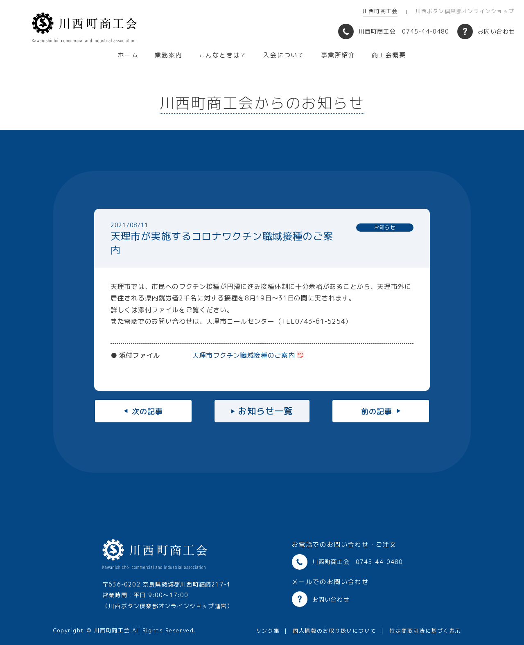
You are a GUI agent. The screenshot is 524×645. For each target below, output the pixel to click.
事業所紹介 (338, 55)
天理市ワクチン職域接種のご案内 (243, 355)
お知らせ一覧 (265, 411)
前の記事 (376, 411)
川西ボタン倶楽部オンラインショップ (465, 11)
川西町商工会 (380, 11)
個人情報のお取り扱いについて (334, 630)
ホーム (128, 55)
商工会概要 (389, 55)
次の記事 (147, 411)
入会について (284, 55)
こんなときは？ (223, 55)
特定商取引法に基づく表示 (425, 630)
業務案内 (168, 55)
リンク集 (268, 630)
